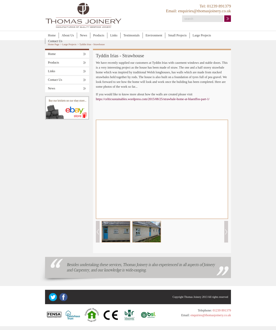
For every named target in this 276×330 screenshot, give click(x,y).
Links (113, 35)
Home (52, 35)
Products (98, 35)
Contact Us (55, 41)
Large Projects (202, 35)
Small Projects (177, 35)
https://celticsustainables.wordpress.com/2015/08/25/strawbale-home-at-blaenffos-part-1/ (152, 99)
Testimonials (131, 35)
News (83, 35)
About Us (68, 35)
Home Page (53, 44)
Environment (154, 35)
